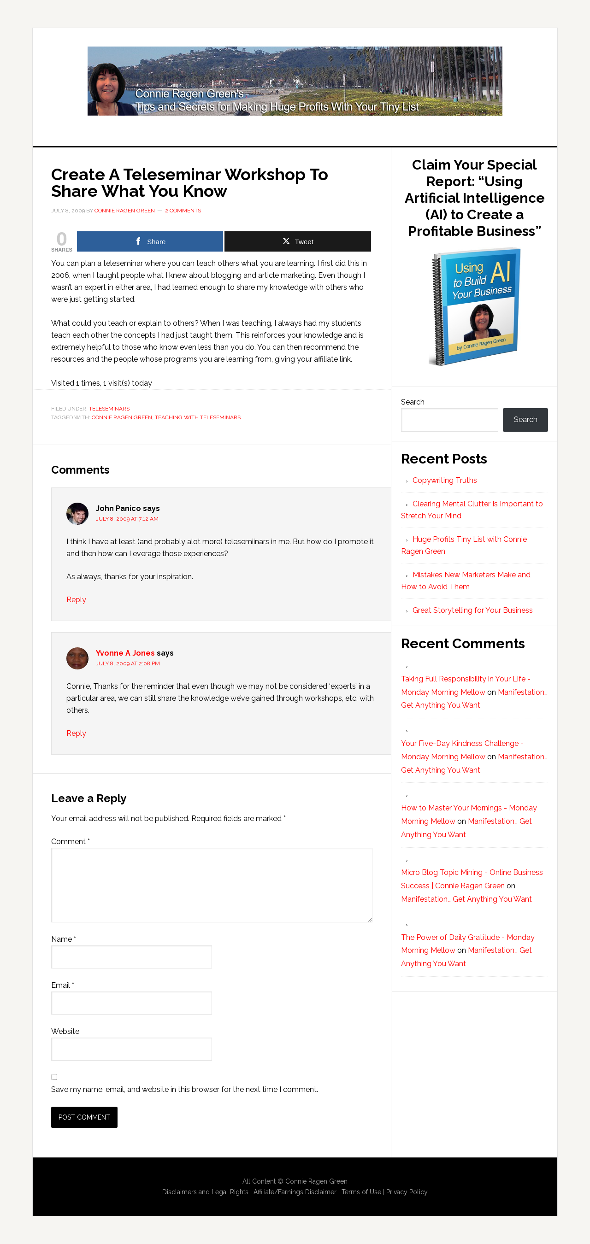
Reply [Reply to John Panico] (76, 599)
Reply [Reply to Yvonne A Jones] (76, 733)
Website (65, 1031)
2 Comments (183, 210)
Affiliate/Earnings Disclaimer (295, 1192)
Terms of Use (361, 1192)
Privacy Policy (407, 1192)
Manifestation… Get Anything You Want (466, 899)
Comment (70, 841)
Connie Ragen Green (122, 417)
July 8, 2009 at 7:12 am (127, 519)
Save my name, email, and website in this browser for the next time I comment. (184, 1089)
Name (63, 939)
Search (413, 402)
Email (62, 985)
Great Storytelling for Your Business (473, 610)
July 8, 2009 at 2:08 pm (128, 663)
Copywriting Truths (445, 480)
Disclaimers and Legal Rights (205, 1192)
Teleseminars (109, 408)
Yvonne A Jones (125, 653)
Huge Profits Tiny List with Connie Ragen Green (295, 81)
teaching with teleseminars (198, 417)
